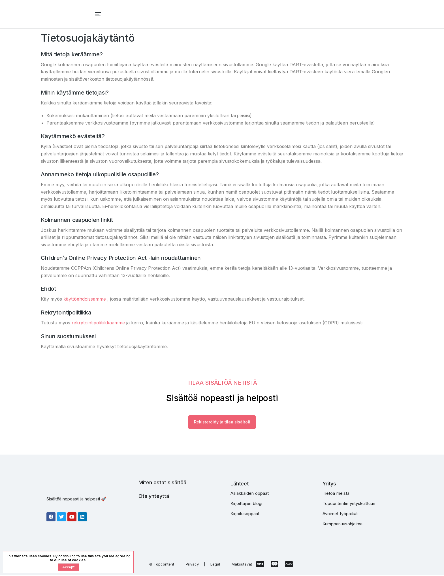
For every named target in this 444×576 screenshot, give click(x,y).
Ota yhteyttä (153, 497)
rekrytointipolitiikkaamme (98, 323)
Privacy (192, 565)
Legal (215, 565)
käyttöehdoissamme (84, 299)
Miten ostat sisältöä (162, 483)
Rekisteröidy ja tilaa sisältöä (222, 422)
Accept (68, 567)
